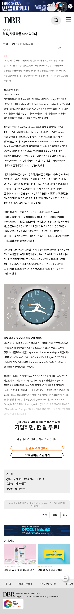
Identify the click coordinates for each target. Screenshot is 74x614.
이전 (44, 515)
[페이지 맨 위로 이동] (65, 578)
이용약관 (7, 583)
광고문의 (69, 583)
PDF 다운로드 (64, 48)
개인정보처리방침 (25, 583)
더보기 (59, 48)
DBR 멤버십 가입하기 (37, 455)
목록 (55, 515)
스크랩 (69, 48)
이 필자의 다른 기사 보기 (16, 488)
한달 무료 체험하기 (37, 448)
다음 (65, 515)
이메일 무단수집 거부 (48, 583)
